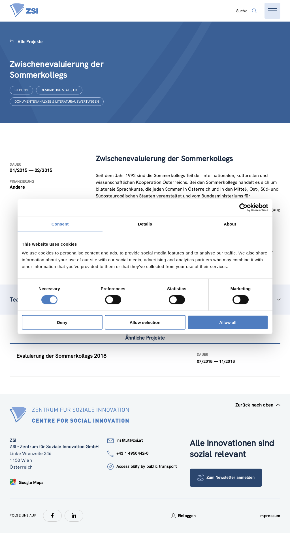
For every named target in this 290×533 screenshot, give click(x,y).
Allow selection (144, 322)
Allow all (227, 322)
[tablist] (145, 360)
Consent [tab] (60, 223)
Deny (62, 322)
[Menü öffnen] (272, 11)
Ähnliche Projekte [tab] (145, 337)
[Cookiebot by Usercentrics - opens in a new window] (243, 207)
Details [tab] (145, 223)
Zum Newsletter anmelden (226, 478)
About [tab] (230, 223)
